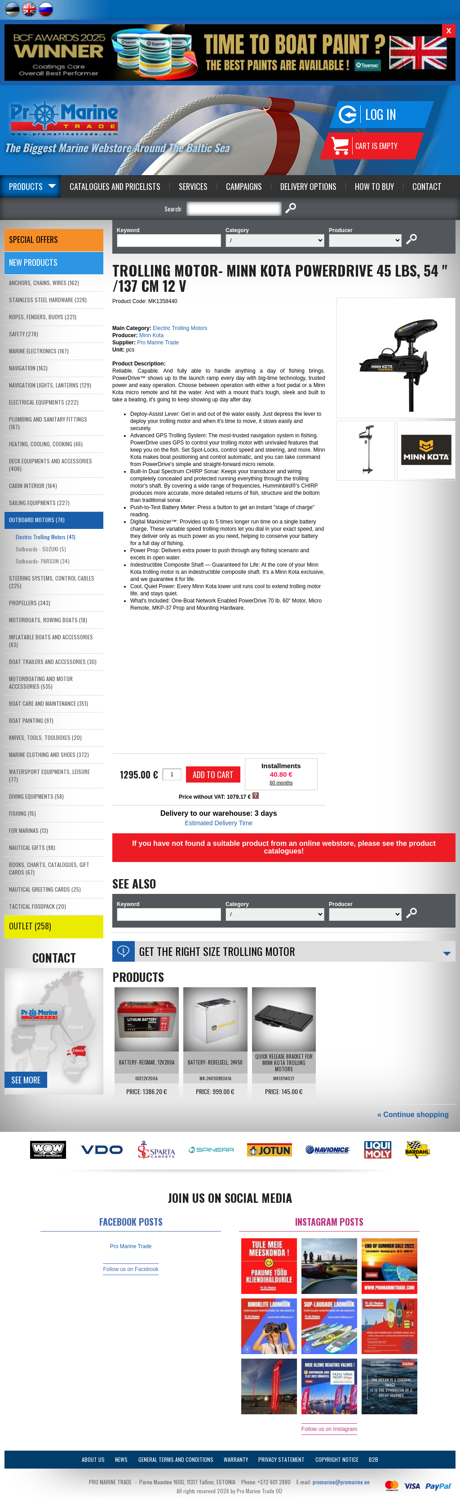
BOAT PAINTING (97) (31, 720)
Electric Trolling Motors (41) (45, 537)
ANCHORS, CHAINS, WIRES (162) (44, 282)
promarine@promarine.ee (341, 1482)
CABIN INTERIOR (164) (33, 485)
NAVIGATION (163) (28, 368)
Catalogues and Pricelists (115, 186)
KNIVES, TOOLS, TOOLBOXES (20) (45, 737)
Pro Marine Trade (158, 342)
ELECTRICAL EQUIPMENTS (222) (44, 402)
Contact (427, 186)
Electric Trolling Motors (180, 328)
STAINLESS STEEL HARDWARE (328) (48, 300)
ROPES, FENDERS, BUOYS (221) (42, 317)
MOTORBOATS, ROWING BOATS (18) (48, 620)
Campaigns (244, 186)
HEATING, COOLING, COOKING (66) (46, 444)
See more (25, 1080)
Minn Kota (151, 335)
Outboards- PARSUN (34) (43, 561)
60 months (281, 782)
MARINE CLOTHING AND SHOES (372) (49, 754)
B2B (373, 1459)
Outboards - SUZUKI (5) (41, 549)
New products (33, 262)
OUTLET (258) (30, 926)
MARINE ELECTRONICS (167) (39, 351)
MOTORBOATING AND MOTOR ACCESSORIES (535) (41, 682)
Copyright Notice (336, 1459)
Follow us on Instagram (329, 1429)
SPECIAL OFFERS (33, 239)
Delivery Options (308, 186)
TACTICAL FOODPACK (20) (37, 906)
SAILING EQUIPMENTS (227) (39, 502)
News (121, 1459)
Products (26, 186)
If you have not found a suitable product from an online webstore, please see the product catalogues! (284, 847)
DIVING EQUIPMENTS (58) (36, 796)
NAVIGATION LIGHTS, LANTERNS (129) (50, 385)
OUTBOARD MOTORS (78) (37, 520)
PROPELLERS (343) (29, 603)
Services (193, 186)
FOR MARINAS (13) (28, 830)
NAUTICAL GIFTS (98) (32, 847)
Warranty (236, 1459)
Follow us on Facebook (130, 1269)
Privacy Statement (281, 1459)
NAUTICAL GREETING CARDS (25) (45, 889)
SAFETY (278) (23, 334)
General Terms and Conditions (175, 1459)
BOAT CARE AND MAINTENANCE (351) (48, 703)
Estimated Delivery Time (218, 823)
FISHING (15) (22, 813)
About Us (93, 1459)
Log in (380, 114)
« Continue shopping (413, 1114)
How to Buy (374, 186)
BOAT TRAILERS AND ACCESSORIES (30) (53, 661)
